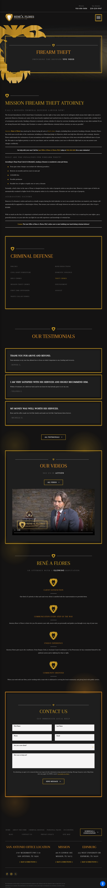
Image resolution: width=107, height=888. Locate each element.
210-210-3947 (96, 8)
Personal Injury (54, 830)
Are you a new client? (20, 745)
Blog (11, 834)
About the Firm (19, 830)
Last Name (60, 726)
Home (8, 830)
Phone (16, 736)
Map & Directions (28, 862)
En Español (69, 830)
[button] (102, 883)
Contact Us (27, 834)
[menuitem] (31, 266)
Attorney (12, 131)
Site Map (66, 834)
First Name (17, 726)
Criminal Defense (36, 830)
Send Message (53, 781)
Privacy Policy (47, 834)
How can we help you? (20, 755)
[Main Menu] (98, 17)
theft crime (51, 131)
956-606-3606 (81, 8)
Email (58, 736)
